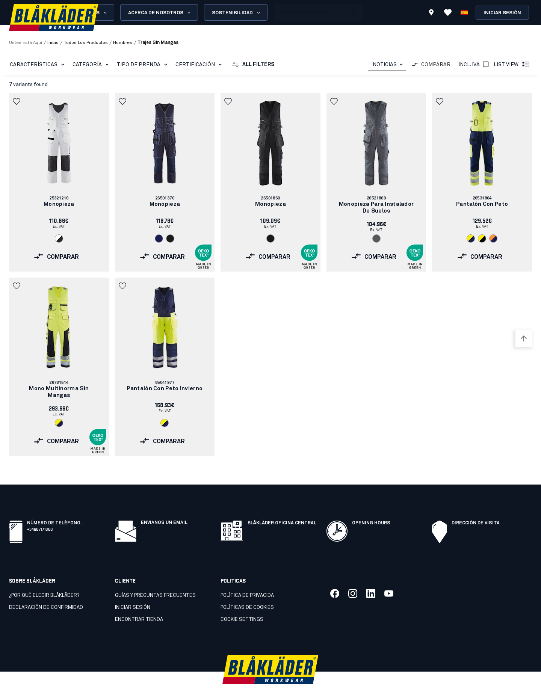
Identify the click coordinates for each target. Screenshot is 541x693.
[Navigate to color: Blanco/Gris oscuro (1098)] (59, 238)
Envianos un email (164, 506)
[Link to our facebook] (334, 577)
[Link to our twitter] (353, 577)
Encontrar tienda (139, 603)
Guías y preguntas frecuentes (155, 579)
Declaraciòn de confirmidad (46, 591)
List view (512, 64)
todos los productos (86, 43)
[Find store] (431, 13)
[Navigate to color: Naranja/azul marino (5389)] (493, 238)
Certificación (200, 64)
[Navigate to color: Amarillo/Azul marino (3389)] (471, 238)
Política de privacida (247, 579)
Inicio (53, 43)
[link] (59, 182)
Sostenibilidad (236, 13)
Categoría (92, 64)
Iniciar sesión (502, 13)
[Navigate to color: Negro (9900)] (170, 238)
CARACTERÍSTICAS (38, 64)
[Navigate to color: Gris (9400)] (376, 238)
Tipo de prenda (143, 64)
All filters (253, 64)
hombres (122, 43)
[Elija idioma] (464, 12)
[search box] (311, 12)
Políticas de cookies (247, 591)
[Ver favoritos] (448, 12)
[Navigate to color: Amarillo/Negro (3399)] (482, 238)
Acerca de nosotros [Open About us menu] (160, 13)
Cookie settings (242, 603)
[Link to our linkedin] (371, 577)
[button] (17, 101)
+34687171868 (40, 512)
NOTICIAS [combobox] (385, 64)
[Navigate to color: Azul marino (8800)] (159, 238)
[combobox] (387, 65)
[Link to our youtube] (389, 577)
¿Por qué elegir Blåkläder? (44, 579)
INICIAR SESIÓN (132, 591)
